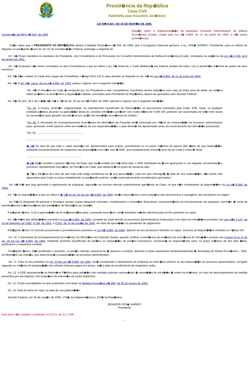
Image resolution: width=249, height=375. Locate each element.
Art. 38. (32, 122)
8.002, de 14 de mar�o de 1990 (75, 223)
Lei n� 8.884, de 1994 (111, 230)
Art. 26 (31, 108)
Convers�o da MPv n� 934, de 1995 (25, 34)
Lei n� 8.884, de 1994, (77, 219)
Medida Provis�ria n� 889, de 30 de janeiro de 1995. (115, 283)
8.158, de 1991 (42, 223)
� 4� (30, 146)
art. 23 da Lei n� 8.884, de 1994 (70, 261)
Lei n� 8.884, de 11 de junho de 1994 (177, 76)
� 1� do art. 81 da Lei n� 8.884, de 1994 (86, 194)
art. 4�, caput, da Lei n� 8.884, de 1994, (46, 83)
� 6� (30, 163)
